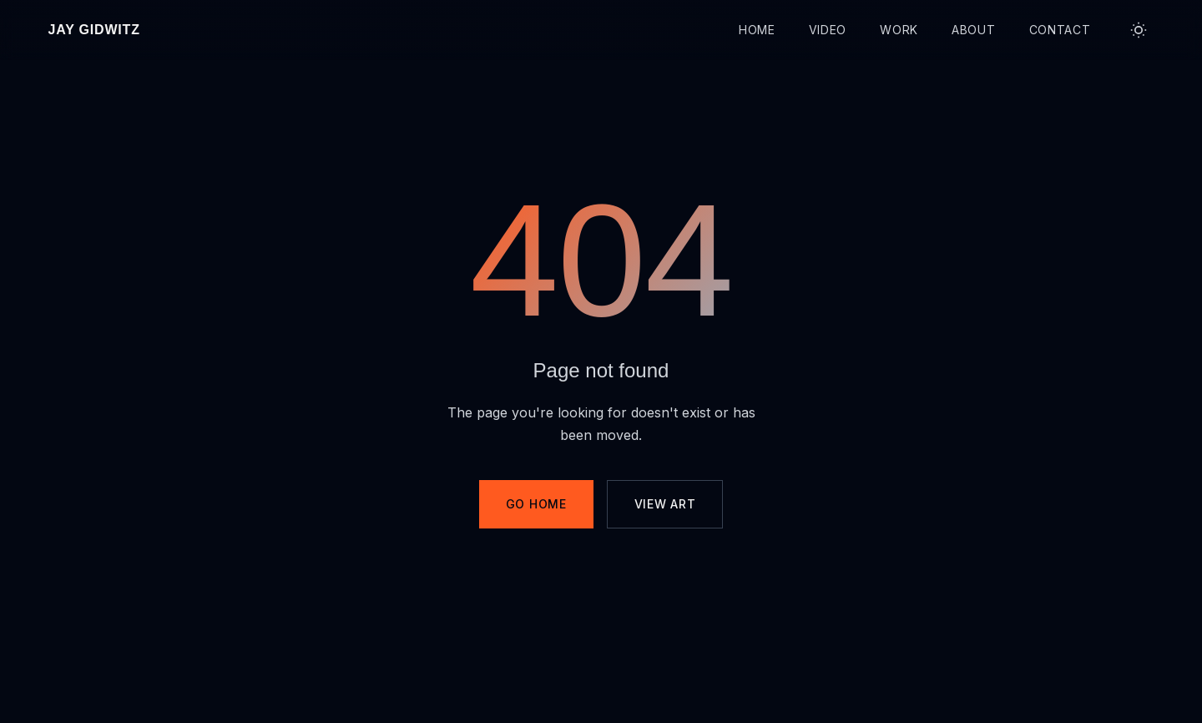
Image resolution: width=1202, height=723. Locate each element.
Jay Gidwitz (94, 30)
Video (828, 30)
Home (757, 30)
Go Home (536, 504)
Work (899, 30)
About (974, 30)
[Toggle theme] (1139, 30)
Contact (1060, 30)
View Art (665, 504)
